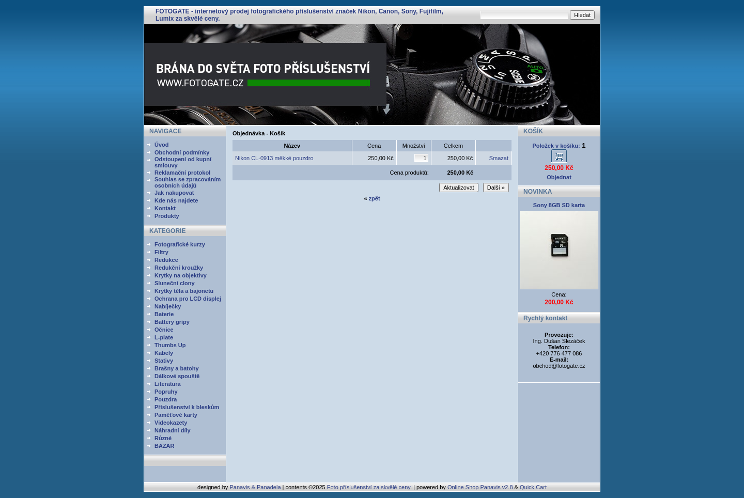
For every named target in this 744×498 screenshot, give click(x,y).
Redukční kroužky (178, 267)
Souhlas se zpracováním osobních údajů (187, 182)
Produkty (166, 216)
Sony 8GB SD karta (559, 205)
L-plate (163, 337)
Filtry (161, 252)
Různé (163, 438)
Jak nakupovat (174, 193)
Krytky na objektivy (180, 275)
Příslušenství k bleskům (186, 407)
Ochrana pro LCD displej (187, 298)
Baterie (164, 314)
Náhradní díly (172, 430)
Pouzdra (165, 399)
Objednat (559, 177)
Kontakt (165, 208)
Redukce (166, 260)
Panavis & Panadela (255, 487)
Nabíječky (167, 306)
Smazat (498, 158)
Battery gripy (172, 322)
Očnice (164, 329)
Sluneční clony (174, 283)
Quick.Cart (533, 487)
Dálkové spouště (176, 376)
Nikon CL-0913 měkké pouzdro (274, 158)
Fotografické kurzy (179, 244)
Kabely (163, 353)
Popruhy (166, 391)
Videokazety (170, 422)
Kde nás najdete (176, 200)
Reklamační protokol (182, 172)
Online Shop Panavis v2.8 (480, 487)
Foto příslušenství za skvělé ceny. (369, 487)
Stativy (163, 360)
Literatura (167, 384)
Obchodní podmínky (181, 152)
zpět (374, 198)
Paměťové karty (175, 415)
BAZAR (164, 446)
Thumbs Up (170, 345)
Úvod (161, 145)
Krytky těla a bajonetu (183, 291)
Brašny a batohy (176, 368)
